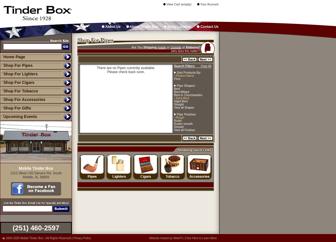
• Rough (179, 117)
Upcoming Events (18, 116)
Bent (177, 88)
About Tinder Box (142, 27)
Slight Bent (181, 101)
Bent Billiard (181, 92)
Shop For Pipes (16, 65)
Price (177, 78)
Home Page (14, 57)
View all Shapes (184, 107)
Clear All (206, 66)
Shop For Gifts (15, 108)
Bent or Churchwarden (188, 95)
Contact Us (207, 27)
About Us (111, 27)
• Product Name (184, 75)
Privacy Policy (82, 238)
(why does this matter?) (186, 51)
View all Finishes (184, 130)
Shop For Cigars (17, 82)
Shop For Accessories (22, 99)
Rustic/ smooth (183, 123)
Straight (179, 104)
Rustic (178, 120)
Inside (162, 47)
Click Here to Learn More (201, 238)
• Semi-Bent (181, 98)
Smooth (179, 127)
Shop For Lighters (19, 74)
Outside (175, 47)
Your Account (207, 4)
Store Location (177, 27)
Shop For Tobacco (19, 91)
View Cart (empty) (177, 4)
